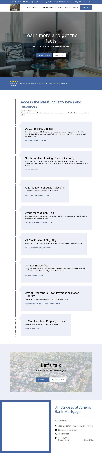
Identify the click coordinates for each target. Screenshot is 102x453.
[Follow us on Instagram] (91, 2)
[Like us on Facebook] (87, 2)
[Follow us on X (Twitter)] (85, 2)
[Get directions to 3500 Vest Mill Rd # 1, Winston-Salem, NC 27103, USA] (63, 2)
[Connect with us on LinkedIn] (89, 2)
